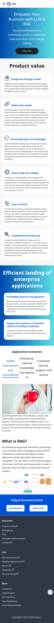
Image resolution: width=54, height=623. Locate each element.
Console (7, 542)
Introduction (15, 508)
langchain (8, 569)
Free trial (27, 51)
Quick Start (38, 508)
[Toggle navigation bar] (4, 4)
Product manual (9, 526)
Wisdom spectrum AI (13, 561)
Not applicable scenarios (13, 538)
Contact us (7, 588)
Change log (7, 530)
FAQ (4, 534)
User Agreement (10, 601)
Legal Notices (8, 593)
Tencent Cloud (10, 574)
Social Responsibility (11, 605)
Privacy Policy (8, 597)
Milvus (6, 565)
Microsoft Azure (10, 557)
